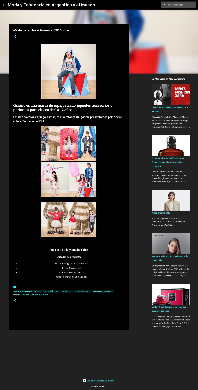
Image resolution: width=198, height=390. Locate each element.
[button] (14, 37)
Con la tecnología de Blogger (99, 380)
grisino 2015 (67, 291)
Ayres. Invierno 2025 (161, 213)
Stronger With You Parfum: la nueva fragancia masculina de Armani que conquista (168, 162)
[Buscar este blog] (181, 5)
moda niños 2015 (82, 291)
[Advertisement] (69, 353)
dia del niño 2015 (51, 291)
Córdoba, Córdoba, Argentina (34, 295)
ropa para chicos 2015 (103, 291)
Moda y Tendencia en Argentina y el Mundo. (52, 4)
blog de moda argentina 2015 (27, 291)
